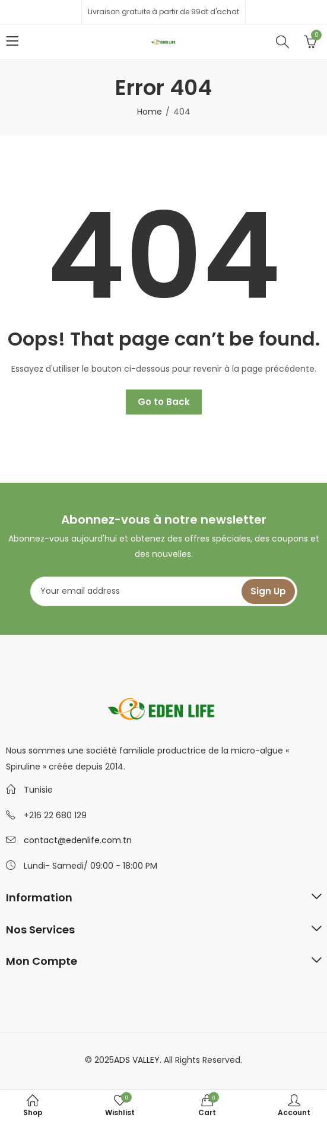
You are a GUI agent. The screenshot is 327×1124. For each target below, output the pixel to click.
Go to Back (164, 401)
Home (149, 112)
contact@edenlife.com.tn (78, 840)
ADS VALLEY (137, 1060)
